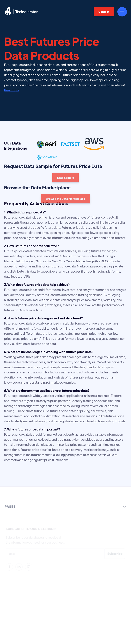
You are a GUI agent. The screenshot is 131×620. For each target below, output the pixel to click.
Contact (103, 11)
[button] (122, 11)
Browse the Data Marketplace (65, 203)
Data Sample (65, 182)
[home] (21, 11)
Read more (11, 90)
